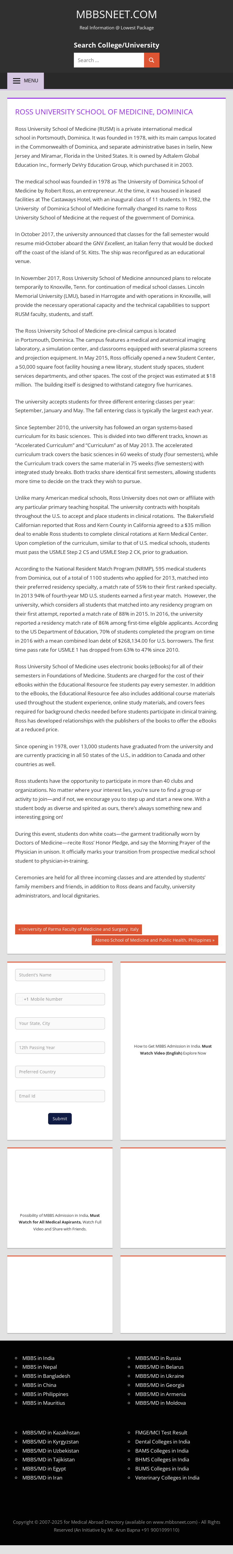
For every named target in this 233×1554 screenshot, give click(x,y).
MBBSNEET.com (117, 14)
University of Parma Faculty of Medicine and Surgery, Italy (80, 929)
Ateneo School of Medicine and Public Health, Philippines (153, 940)
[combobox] (22, 999)
